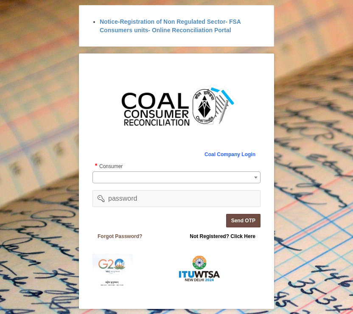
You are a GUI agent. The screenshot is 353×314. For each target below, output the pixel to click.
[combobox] (176, 177)
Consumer (111, 167)
